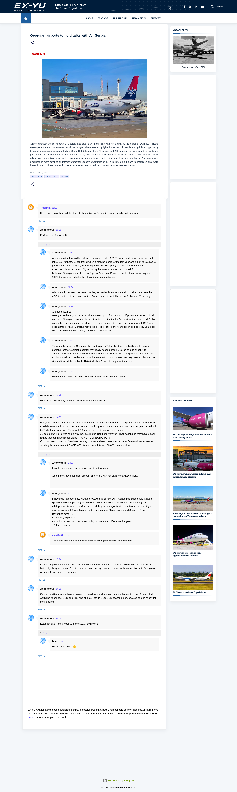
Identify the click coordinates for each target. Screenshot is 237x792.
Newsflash (51, 176)
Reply (41, 221)
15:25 (67, 535)
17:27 (70, 463)
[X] (190, 6)
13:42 (58, 395)
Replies (47, 244)
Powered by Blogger (118, 780)
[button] (32, 43)
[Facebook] (184, 6)
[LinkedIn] (196, 6)
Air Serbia (37, 176)
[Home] (26, 18)
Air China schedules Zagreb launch (190, 592)
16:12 (70, 306)
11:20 (54, 208)
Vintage (103, 18)
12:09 (58, 230)
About (89, 18)
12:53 (60, 641)
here (30, 717)
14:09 (58, 417)
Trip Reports (120, 18)
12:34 (70, 287)
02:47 (70, 341)
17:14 (58, 559)
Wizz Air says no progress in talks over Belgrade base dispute (192, 475)
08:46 (58, 618)
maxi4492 (57, 535)
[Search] (212, 6)
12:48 (70, 371)
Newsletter (139, 18)
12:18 (70, 253)
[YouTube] (202, 6)
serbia (64, 176)
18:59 (58, 589)
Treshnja (45, 207)
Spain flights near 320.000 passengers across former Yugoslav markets (192, 515)
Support (156, 18)
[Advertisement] (193, 127)
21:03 (70, 493)
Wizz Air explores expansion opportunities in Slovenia (187, 554)
